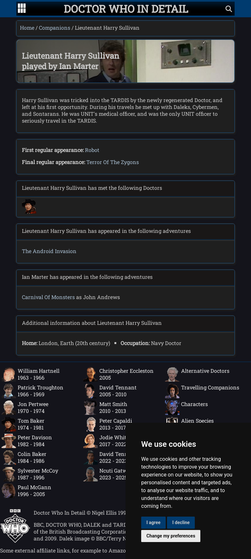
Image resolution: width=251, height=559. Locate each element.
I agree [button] (153, 522)
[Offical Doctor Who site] (15, 540)
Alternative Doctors (197, 374)
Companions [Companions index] (54, 27)
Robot (92, 149)
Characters (186, 407)
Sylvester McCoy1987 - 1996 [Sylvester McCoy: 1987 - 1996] (30, 474)
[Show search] (229, 9)
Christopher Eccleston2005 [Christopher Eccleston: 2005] (118, 374)
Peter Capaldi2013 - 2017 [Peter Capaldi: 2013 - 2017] (107, 424)
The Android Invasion (49, 251)
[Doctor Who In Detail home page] (126, 9)
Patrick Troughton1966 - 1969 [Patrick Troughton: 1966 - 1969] (32, 391)
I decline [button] (181, 522)
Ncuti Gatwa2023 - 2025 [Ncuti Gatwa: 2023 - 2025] (106, 474)
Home (27, 27)
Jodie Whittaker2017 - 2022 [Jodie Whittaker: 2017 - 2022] (111, 441)
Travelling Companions (202, 391)
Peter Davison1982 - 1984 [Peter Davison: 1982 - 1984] (27, 441)
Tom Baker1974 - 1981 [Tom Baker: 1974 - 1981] (23, 424)
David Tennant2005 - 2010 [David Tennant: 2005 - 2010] (110, 391)
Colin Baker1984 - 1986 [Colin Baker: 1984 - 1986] (24, 457)
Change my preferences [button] (170, 535)
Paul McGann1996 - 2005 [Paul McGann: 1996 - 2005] (26, 491)
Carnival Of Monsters (48, 297)
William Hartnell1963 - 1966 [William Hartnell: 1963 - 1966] (30, 374)
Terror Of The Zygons (112, 162)
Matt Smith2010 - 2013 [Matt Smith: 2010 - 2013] (105, 407)
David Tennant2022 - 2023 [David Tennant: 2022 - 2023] (110, 457)
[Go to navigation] (21, 9)
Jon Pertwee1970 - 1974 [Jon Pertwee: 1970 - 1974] (25, 407)
